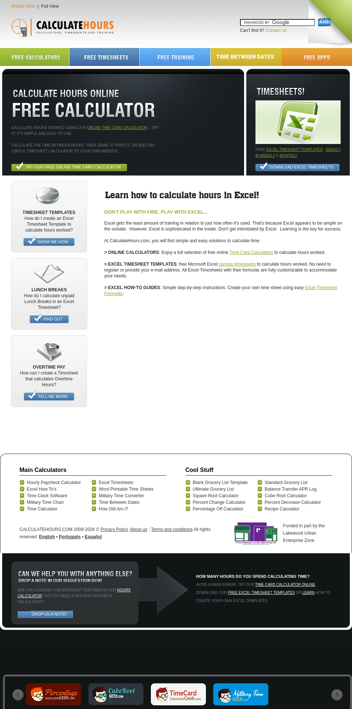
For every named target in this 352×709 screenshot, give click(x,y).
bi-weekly (265, 156)
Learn (308, 593)
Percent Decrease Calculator (293, 502)
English (47, 536)
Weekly (333, 150)
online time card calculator (117, 128)
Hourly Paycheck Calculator (54, 482)
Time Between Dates (119, 502)
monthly (288, 156)
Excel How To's (42, 489)
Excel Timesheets (116, 482)
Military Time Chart (45, 502)
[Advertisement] (69, 365)
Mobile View (23, 6)
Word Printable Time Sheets (126, 489)
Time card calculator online (285, 585)
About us (138, 529)
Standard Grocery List (286, 482)
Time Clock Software (47, 495)
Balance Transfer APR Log (290, 489)
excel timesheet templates (294, 150)
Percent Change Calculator (219, 502)
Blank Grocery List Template (220, 482)
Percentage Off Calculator (218, 509)
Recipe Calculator (282, 509)
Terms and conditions (171, 529)
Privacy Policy (114, 529)
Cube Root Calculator (286, 495)
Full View (50, 6)
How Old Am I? (113, 509)
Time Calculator (42, 509)
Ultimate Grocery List (213, 489)
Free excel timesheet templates (261, 593)
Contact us (275, 30)
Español (93, 536)
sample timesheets (236, 264)
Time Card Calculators (251, 252)
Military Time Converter (121, 495)
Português (70, 536)
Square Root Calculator (216, 495)
